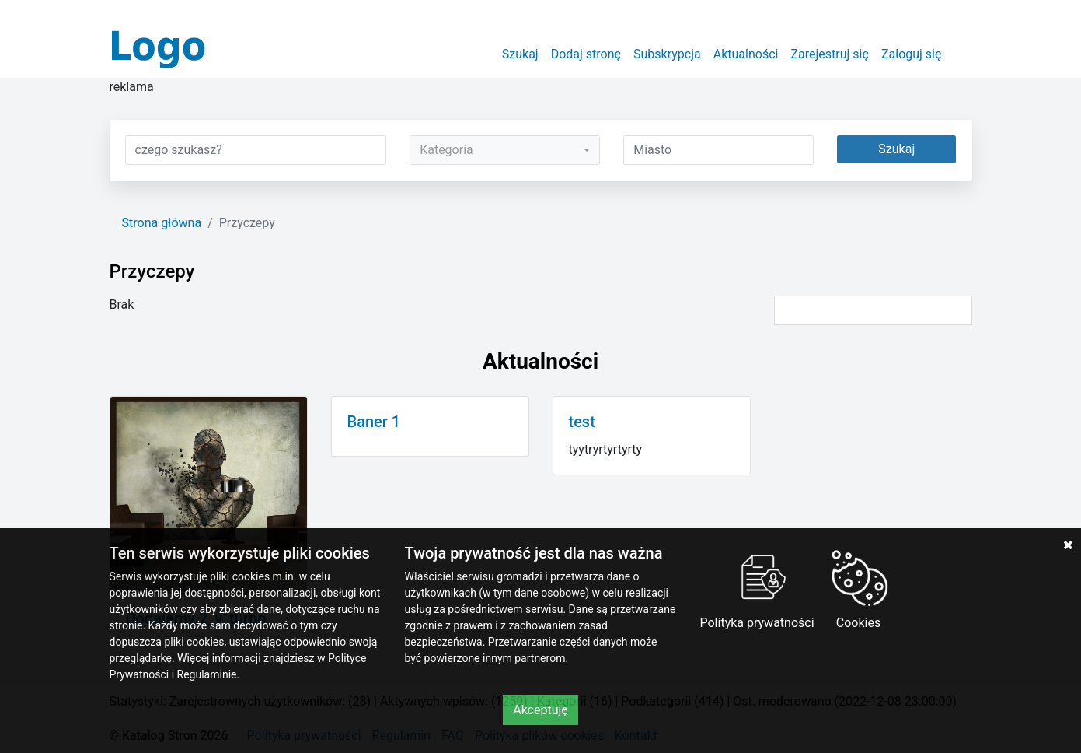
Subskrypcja (667, 54)
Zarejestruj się (829, 54)
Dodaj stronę (586, 54)
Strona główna (162, 222)
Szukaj (520, 54)
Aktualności (746, 54)
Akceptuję (540, 709)
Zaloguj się (911, 54)
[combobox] (504, 150)
